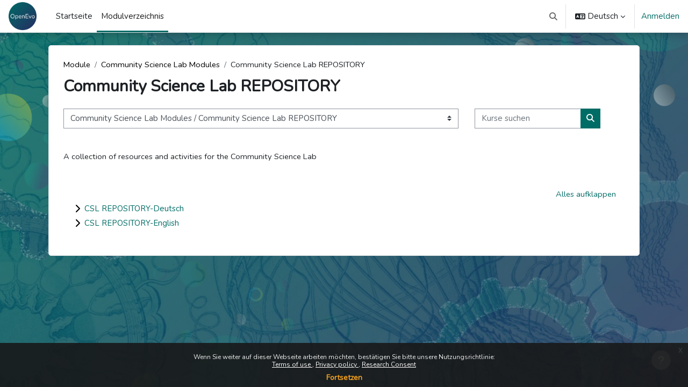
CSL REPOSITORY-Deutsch (134, 209)
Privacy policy (337, 364)
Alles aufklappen (585, 194)
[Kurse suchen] (528, 119)
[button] (554, 16)
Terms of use (292, 364)
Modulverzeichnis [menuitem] (132, 16)
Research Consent (389, 364)
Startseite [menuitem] (74, 16)
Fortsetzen (344, 377)
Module (77, 64)
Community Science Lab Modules (163, 64)
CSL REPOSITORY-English (131, 223)
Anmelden (660, 16)
